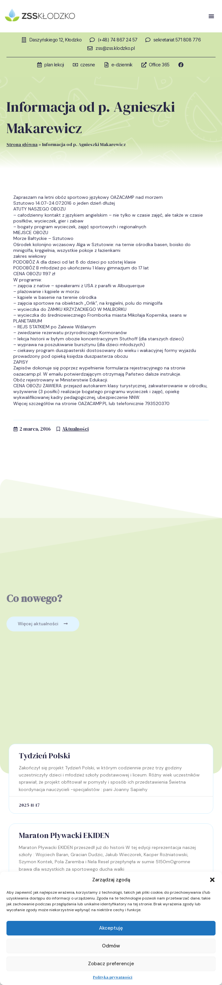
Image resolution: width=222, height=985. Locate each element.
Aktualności (75, 428)
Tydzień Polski (44, 755)
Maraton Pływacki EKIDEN (64, 835)
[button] (212, 880)
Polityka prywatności (112, 977)
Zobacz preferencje (111, 963)
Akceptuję (111, 928)
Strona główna (22, 144)
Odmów (111, 946)
